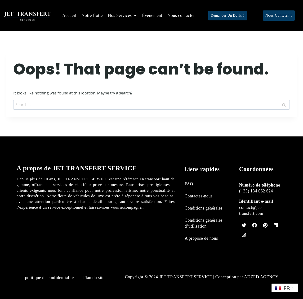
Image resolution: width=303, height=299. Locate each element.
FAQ (189, 183)
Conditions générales (204, 208)
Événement (152, 15)
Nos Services (122, 15)
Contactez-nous (199, 195)
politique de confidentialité (49, 277)
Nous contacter (181, 15)
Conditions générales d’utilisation (204, 223)
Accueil (69, 15)
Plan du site (94, 277)
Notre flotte (92, 15)
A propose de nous (201, 238)
